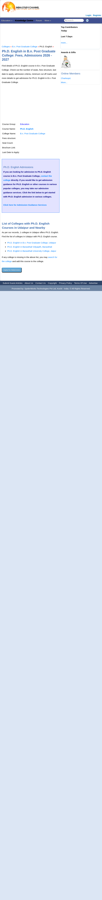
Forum (39, 20)
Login (88, 15)
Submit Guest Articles (12, 283)
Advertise (93, 283)
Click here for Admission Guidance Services (25, 205)
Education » (6, 20)
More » (48, 20)
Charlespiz (66, 78)
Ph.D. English (26, 129)
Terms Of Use (80, 283)
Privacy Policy (65, 283)
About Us (29, 283)
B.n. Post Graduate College (24, 46)
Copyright (52, 283)
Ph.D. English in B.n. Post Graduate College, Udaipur (31, 243)
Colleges (6, 46)
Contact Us (40, 283)
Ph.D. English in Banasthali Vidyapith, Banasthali (29, 247)
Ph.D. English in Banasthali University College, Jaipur (31, 251)
